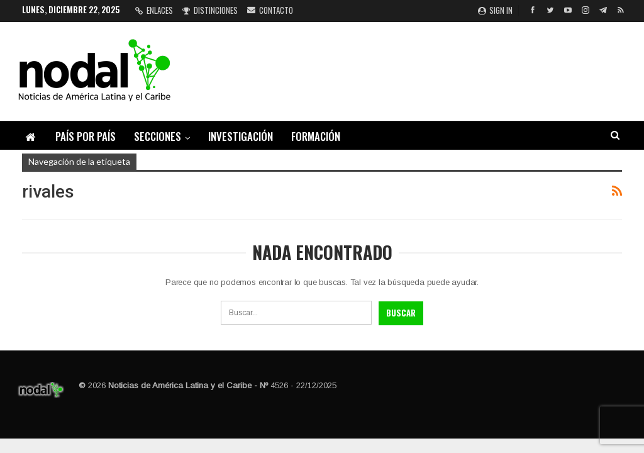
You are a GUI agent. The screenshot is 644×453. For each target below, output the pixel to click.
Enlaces (154, 10)
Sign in (495, 10)
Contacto (270, 10)
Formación (315, 136)
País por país (85, 136)
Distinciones (210, 10)
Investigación (240, 136)
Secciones (157, 136)
